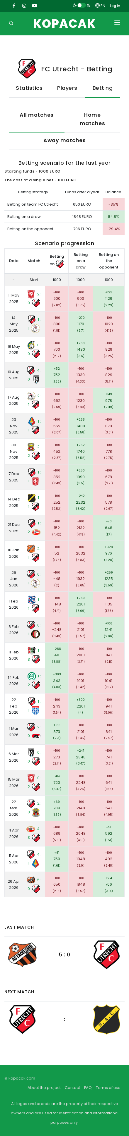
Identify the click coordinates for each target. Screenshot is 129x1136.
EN (100, 5)
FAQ (88, 1087)
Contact (72, 1087)
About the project (44, 1087)
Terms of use (108, 1087)
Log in (115, 5)
